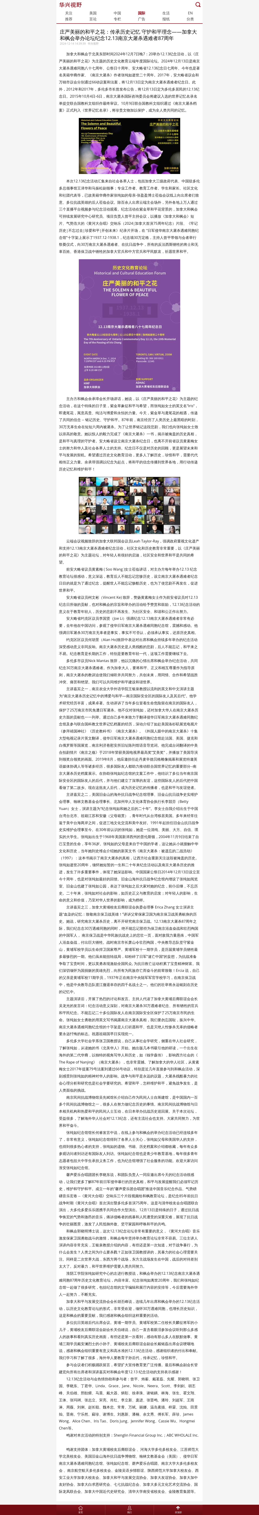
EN (190, 13)
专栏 (117, 18)
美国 (93, 13)
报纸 (166, 18)
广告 (141, 18)
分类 (190, 18)
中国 (117, 13)
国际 (141, 13)
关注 (68, 13)
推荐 (68, 18)
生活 (166, 13)
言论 (93, 18)
